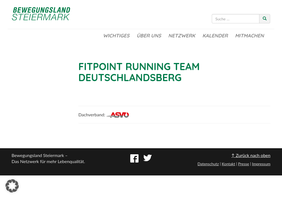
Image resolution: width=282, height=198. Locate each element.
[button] (12, 186)
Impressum (261, 163)
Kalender (215, 35)
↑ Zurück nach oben (250, 155)
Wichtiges (116, 35)
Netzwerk (181, 35)
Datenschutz (208, 163)
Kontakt (228, 163)
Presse (243, 163)
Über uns (149, 35)
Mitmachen (249, 35)
